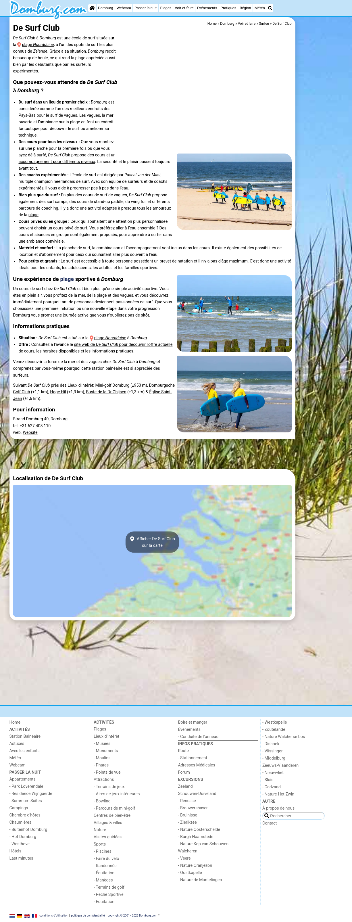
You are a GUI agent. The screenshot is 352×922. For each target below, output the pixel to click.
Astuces (16, 743)
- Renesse (187, 800)
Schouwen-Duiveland (197, 793)
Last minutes (21, 858)
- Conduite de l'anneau (198, 736)
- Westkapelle (274, 722)
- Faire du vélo (106, 858)
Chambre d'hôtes (25, 815)
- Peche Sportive (109, 894)
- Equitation (104, 901)
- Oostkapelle (190, 872)
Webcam (124, 8)
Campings (18, 808)
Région (245, 8)
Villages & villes (108, 822)
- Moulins (102, 758)
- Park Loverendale (26, 786)
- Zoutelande (273, 729)
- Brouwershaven (193, 808)
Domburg (105, 8)
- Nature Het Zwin (278, 794)
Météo (260, 8)
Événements (207, 8)
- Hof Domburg (22, 836)
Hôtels (15, 851)
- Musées (102, 743)
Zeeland (185, 786)
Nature (100, 829)
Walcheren (187, 851)
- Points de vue (107, 772)
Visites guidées (108, 837)
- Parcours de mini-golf (114, 808)
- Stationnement (192, 758)
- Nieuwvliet (273, 772)
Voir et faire (184, 8)
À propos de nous (278, 808)
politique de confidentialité (88, 915)
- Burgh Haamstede (195, 836)
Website (30, 432)
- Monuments (106, 750)
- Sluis (267, 779)
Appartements (22, 779)
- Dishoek (270, 743)
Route (183, 750)
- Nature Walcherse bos (283, 736)
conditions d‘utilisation (53, 915)
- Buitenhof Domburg (28, 829)
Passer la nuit (145, 8)
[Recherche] (270, 8)
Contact (269, 823)
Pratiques (228, 8)
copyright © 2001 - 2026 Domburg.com (132, 915)
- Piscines (102, 851)
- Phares (101, 765)
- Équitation (104, 873)
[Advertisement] (320, 149)
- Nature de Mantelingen (200, 879)
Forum (184, 772)
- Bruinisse (187, 815)
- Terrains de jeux (109, 786)
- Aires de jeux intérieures (117, 793)
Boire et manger (192, 722)
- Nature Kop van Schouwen (203, 844)
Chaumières (20, 822)
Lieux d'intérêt (106, 736)
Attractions (104, 779)
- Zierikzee (187, 822)
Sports (100, 844)
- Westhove (19, 844)
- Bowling (102, 801)
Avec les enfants (24, 750)
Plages (165, 8)
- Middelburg (273, 758)
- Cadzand (271, 787)
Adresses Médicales (196, 765)
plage (38, 44)
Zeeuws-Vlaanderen (280, 765)
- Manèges (103, 880)
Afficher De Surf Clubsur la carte (152, 542)
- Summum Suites (25, 800)
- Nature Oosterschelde (199, 829)
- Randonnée (105, 865)
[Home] (92, 8)
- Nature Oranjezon (195, 865)
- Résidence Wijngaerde (30, 793)
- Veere (184, 858)
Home (15, 722)
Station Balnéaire (25, 736)
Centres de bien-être (112, 815)
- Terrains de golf (109, 887)
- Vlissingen (273, 751)
